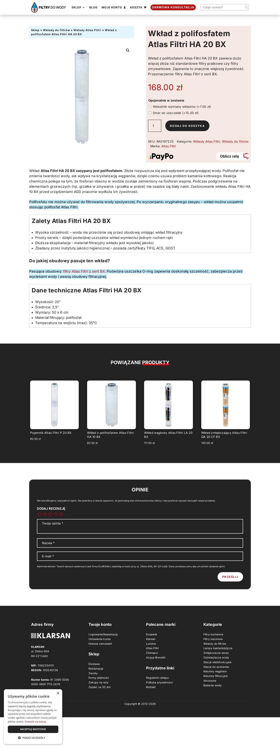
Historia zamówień (100, 643)
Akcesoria (209, 680)
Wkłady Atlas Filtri (87, 30)
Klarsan (151, 639)
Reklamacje (95, 668)
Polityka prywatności (159, 682)
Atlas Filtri (168, 146)
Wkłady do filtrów (56, 30)
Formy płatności (98, 677)
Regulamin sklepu (157, 677)
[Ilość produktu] (154, 126)
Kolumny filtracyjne (215, 676)
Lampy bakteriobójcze (217, 648)
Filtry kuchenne (213, 634)
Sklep (35, 30)
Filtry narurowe (213, 639)
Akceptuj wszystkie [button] (33, 729)
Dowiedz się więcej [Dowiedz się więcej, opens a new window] (35, 721)
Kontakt (151, 687)
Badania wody (212, 685)
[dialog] (33, 716)
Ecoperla (151, 634)
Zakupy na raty (98, 682)
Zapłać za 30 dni (99, 687)
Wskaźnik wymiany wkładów (182, 107)
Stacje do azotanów (216, 666)
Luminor (151, 643)
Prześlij (230, 576)
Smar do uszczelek (176, 113)
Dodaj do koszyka (187, 125)
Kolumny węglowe (215, 671)
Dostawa (94, 664)
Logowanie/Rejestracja (103, 634)
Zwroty (93, 673)
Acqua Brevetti (155, 657)
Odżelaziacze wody (216, 657)
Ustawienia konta (99, 639)
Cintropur (152, 652)
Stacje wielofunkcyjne (217, 662)
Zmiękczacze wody (216, 652)
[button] (127, 50)
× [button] (57, 693)
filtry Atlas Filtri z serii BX (84, 271)
